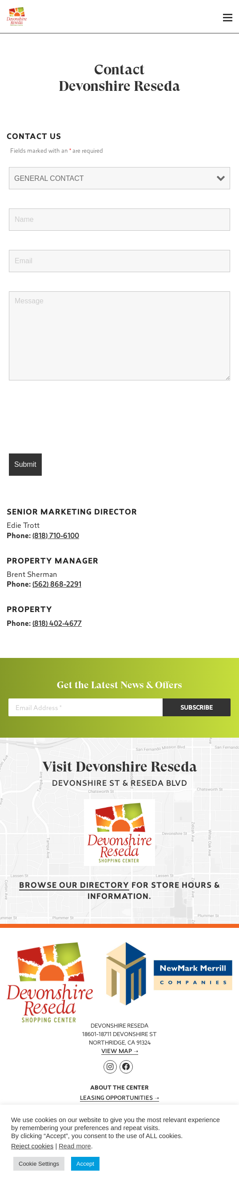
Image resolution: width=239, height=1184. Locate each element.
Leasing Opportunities (116, 1098)
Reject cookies (32, 1146)
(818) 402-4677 (57, 624)
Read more (75, 1146)
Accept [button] (85, 1163)
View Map (116, 1051)
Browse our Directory (74, 886)
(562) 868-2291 (56, 584)
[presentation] (76, 417)
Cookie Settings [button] (39, 1163)
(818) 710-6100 (55, 536)
